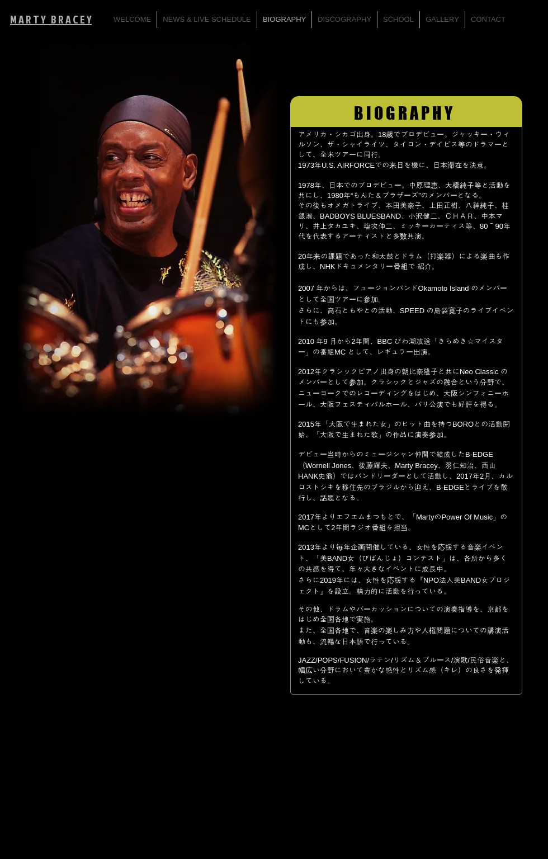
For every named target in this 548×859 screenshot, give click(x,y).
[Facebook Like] (517, 719)
